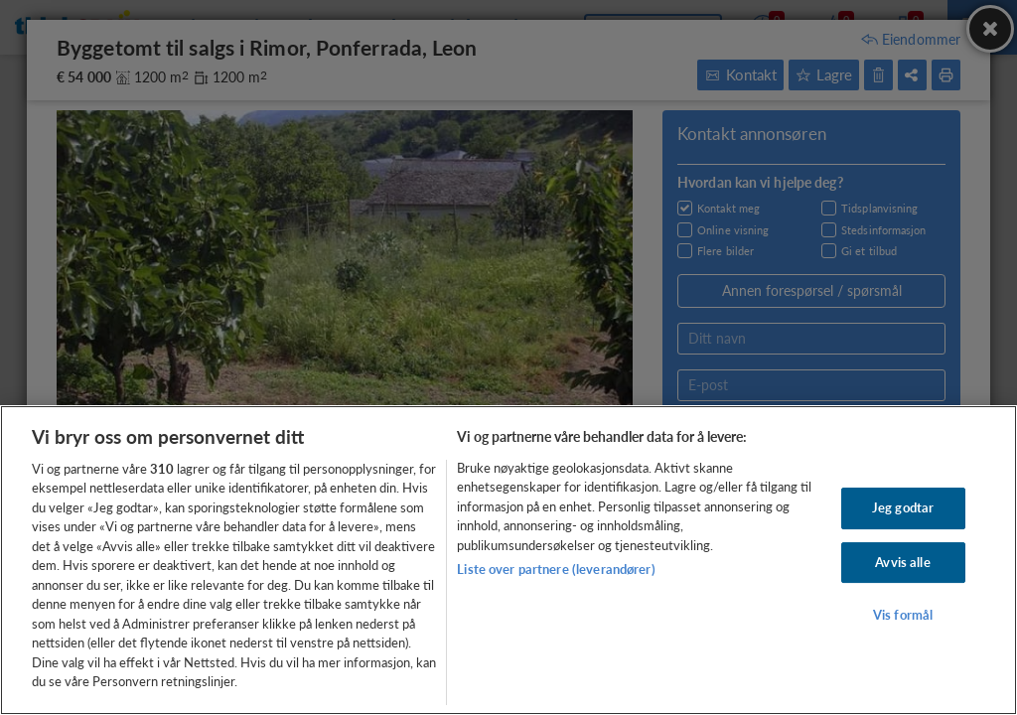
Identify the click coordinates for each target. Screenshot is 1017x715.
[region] (508, 560)
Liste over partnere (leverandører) (555, 569)
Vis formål (903, 615)
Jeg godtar (903, 507)
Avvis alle (902, 562)
